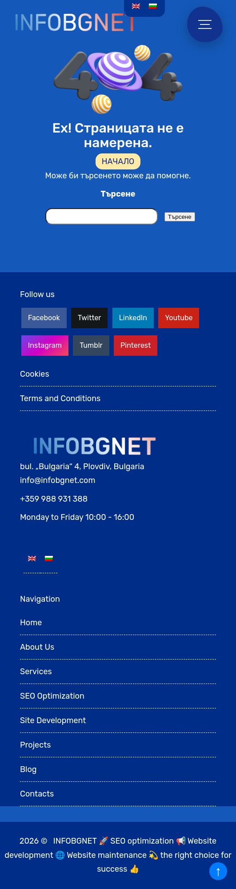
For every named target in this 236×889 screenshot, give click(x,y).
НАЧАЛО (118, 161)
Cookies (34, 374)
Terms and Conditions (60, 398)
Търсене (118, 194)
